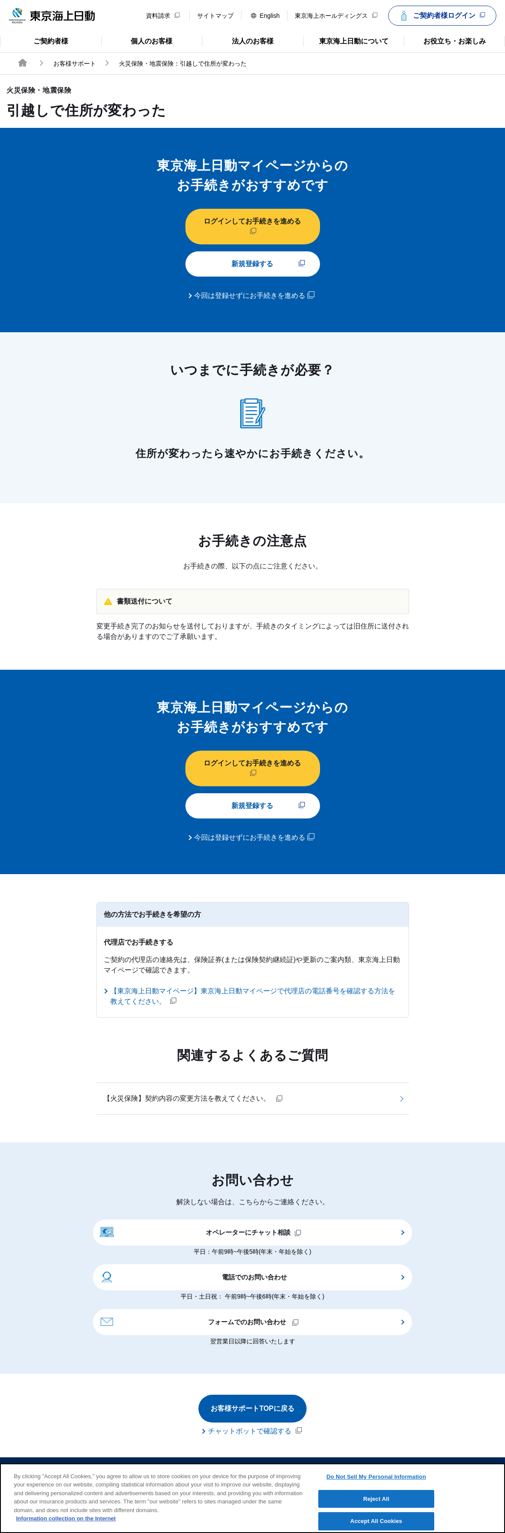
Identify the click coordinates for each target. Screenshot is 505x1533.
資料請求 (163, 15)
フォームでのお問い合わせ (199, 1321)
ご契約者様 (34, 40)
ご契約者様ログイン (441, 15)
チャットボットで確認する (255, 1431)
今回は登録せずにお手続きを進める (254, 295)
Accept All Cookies (376, 1521)
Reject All (376, 1499)
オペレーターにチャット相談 (200, 1231)
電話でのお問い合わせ (193, 1276)
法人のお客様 (238, 40)
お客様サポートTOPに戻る (252, 1408)
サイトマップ (215, 15)
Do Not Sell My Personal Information (376, 1476)
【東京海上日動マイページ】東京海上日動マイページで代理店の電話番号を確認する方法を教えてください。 (252, 996)
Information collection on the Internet (66, 1518)
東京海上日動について (346, 40)
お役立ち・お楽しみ (444, 40)
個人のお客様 (137, 40)
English (265, 15)
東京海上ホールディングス (336, 15)
